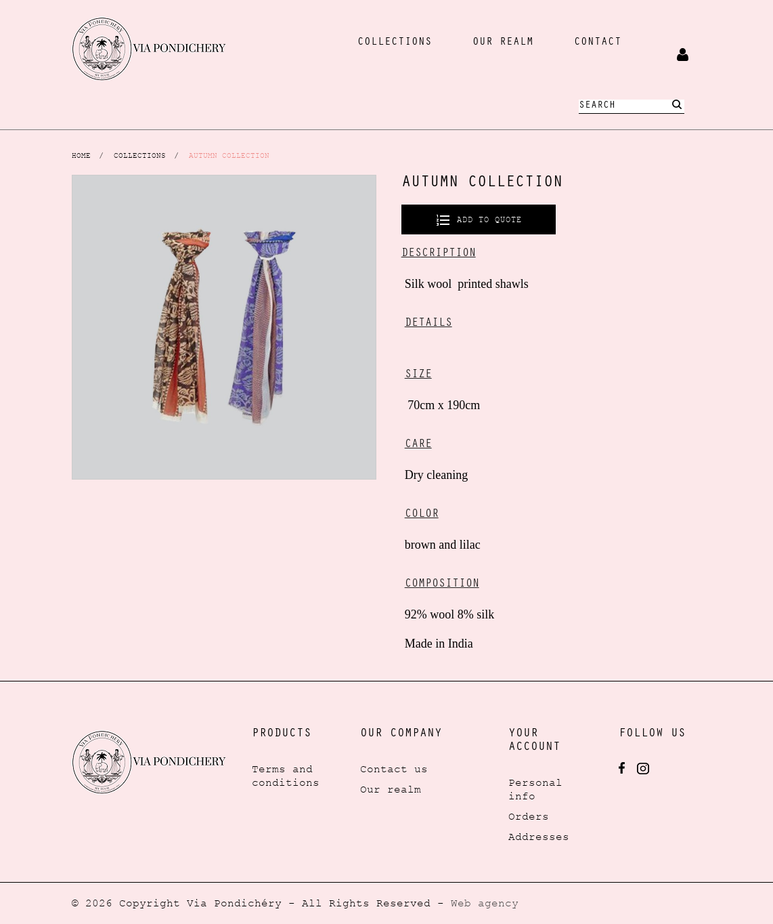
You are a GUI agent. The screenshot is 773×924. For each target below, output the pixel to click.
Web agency (484, 903)
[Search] (631, 107)
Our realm (390, 789)
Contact (597, 42)
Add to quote (486, 219)
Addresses (538, 837)
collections (394, 42)
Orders (528, 816)
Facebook (622, 768)
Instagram (643, 768)
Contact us (394, 769)
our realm (502, 42)
